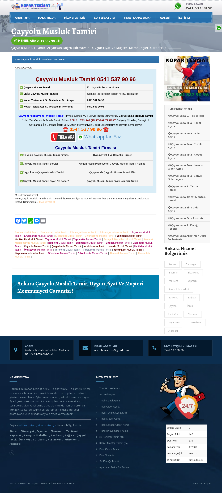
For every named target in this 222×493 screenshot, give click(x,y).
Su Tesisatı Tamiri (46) (112, 437)
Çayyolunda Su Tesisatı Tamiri (184, 188)
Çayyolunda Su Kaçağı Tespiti (183, 227)
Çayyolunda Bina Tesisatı (185, 218)
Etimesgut (191, 264)
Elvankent (193, 273)
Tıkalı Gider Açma (109, 407)
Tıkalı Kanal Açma (109, 401)
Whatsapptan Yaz (99, 137)
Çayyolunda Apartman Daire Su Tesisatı (187, 237)
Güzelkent (196, 322)
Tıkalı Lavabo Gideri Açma (114, 425)
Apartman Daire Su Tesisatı (114, 467)
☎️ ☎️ (86, 130)
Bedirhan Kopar (202, 483)
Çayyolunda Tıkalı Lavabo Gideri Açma (185, 167)
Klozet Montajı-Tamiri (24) (113, 443)
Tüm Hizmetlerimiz (180, 109)
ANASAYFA (22, 18)
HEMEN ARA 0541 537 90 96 (37, 41)
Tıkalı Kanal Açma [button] (137, 18)
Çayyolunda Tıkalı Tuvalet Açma (186, 146)
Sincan (172, 264)
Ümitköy (173, 314)
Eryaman (173, 273)
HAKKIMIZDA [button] (47, 18)
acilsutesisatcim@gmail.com (111, 350)
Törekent (192, 314)
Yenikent (173, 281)
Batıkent (173, 297)
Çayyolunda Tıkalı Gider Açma (184, 135)
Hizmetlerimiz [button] (75, 18)
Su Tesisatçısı (107, 394)
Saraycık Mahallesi (178, 289)
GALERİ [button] (165, 18)
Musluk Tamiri (27, 233)
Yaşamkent (174, 322)
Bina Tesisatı (106, 455)
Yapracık (192, 281)
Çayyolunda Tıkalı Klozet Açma (185, 156)
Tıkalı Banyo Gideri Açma (113, 431)
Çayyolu (172, 306)
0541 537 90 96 (174, 350)
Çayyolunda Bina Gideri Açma (184, 209)
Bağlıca (191, 297)
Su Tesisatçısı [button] (104, 18)
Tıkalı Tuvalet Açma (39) (113, 413)
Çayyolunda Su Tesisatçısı (186, 116)
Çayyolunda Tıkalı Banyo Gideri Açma (185, 177)
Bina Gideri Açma (109, 449)
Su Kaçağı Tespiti (109, 461)
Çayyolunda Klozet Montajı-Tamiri (187, 198)
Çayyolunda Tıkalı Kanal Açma (184, 124)
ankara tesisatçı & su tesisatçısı (38, 425)
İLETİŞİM (184, 18)
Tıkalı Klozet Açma (109, 419)
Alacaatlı (173, 331)
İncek (190, 306)
